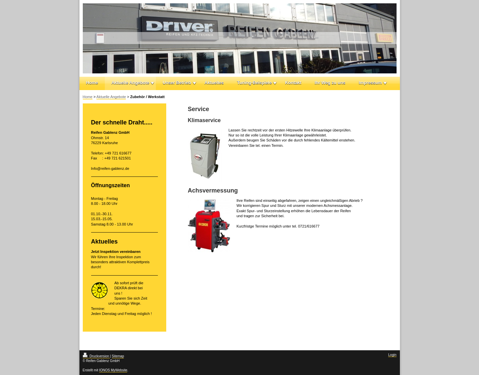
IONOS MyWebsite (113, 370)
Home (92, 82)
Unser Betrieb (177, 82)
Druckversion (96, 356)
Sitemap (118, 356)
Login (392, 355)
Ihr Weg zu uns (330, 82)
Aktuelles (214, 82)
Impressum (370, 82)
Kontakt (293, 82)
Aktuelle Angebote (130, 82)
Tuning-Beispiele (254, 82)
